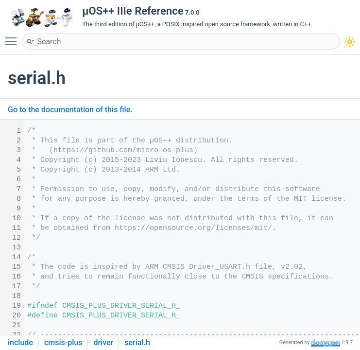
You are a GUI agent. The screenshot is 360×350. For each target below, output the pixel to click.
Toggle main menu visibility (13, 37)
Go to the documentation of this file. (70, 109)
